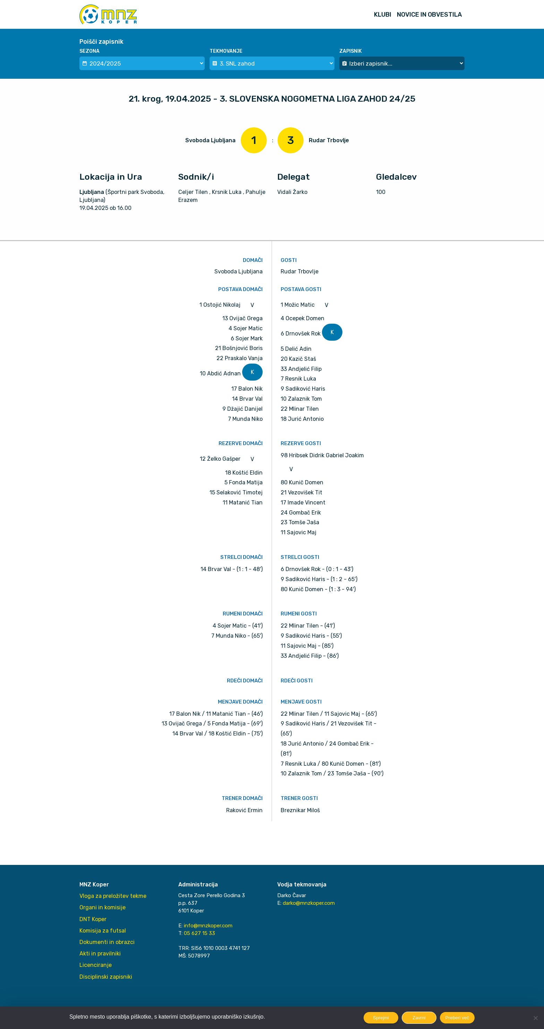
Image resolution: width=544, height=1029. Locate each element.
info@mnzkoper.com (208, 925)
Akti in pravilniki (100, 953)
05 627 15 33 (199, 933)
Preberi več (457, 1017)
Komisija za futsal (102, 930)
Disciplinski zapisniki (105, 976)
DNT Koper (93, 919)
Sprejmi (381, 1017)
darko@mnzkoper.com (309, 903)
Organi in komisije (102, 907)
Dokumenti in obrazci (107, 942)
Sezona (89, 51)
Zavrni (419, 1017)
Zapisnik (350, 51)
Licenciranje (95, 965)
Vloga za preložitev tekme (112, 896)
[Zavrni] (535, 1017)
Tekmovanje (226, 51)
